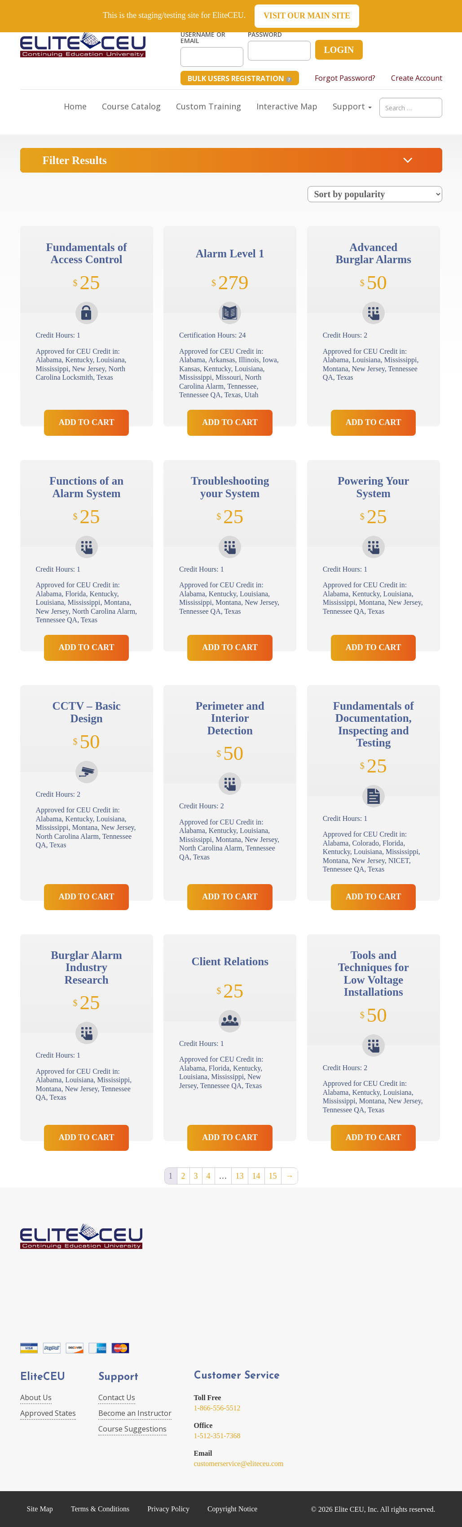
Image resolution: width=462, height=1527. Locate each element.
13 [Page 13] (240, 1175)
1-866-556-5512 (217, 1408)
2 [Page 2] (183, 1175)
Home (75, 106)
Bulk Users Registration (240, 78)
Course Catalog (131, 106)
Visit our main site (307, 15)
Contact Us (116, 1397)
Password (265, 34)
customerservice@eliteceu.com (239, 1463)
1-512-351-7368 (217, 1436)
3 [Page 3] (196, 1175)
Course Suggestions (132, 1429)
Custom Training (208, 106)
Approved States (48, 1413)
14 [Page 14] (256, 1175)
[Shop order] (375, 194)
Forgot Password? (345, 78)
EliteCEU (42, 1377)
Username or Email (202, 37)
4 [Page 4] (209, 1175)
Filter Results (75, 160)
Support (352, 106)
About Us (36, 1397)
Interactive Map (286, 106)
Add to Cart (86, 422)
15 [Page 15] (273, 1175)
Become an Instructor (135, 1413)
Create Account (416, 78)
